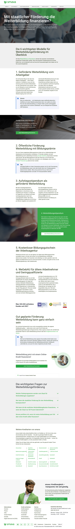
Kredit (7, 6)
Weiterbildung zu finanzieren (27, 59)
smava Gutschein (38, 516)
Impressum (40, 524)
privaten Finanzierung (21, 160)
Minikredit (18, 462)
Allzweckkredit (31, 458)
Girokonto (54, 6)
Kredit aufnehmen (26, 507)
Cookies (54, 524)
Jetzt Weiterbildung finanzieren (27, 132)
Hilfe (5, 513)
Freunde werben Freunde (40, 518)
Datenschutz (48, 524)
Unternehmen (7, 507)
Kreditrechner (37, 509)
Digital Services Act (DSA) (10, 518)
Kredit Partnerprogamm (40, 514)
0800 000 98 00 (55, 510)
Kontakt (6, 516)
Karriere (6, 509)
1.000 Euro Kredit (54, 451)
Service (62, 6)
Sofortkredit (52, 462)
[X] (32, 524)
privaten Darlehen (42, 155)
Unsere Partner (8, 514)
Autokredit (14, 6)
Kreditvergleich (25, 509)
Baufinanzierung (24, 6)
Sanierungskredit (43, 462)
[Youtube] (18, 524)
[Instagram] (25, 524)
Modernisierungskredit (21, 451)
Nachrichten (37, 513)
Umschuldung (35, 6)
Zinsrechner (18, 448)
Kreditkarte (45, 6)
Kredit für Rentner (20, 455)
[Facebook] (28, 524)
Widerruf (60, 524)
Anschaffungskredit (43, 455)
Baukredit (30, 466)
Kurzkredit (52, 455)
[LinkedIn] (21, 524)
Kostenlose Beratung (56, 506)
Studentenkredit (43, 448)
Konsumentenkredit (43, 464)
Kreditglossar (37, 511)
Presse (6, 511)
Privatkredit (18, 464)
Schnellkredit (19, 466)
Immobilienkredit (54, 464)
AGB (35, 524)
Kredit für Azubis (32, 462)
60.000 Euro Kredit (54, 466)
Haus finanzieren (43, 466)
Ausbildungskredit (43, 451)
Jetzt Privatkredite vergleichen (56, 499)
